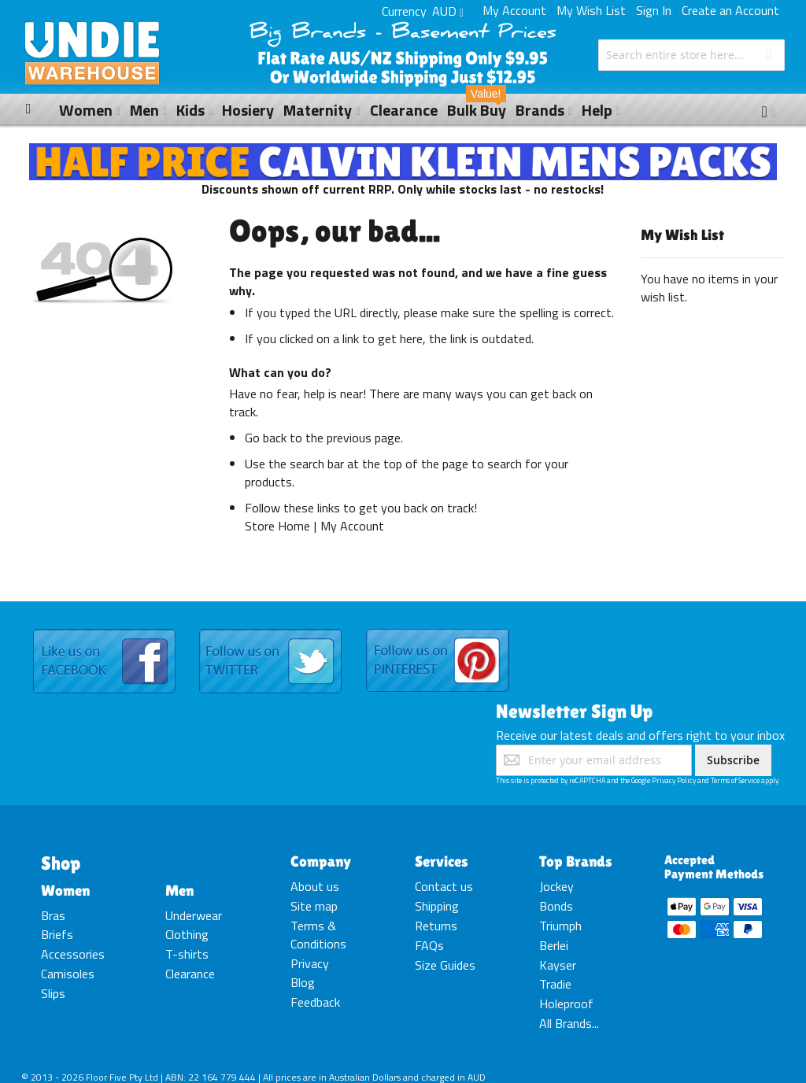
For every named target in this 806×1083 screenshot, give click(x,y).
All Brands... (569, 1023)
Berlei (553, 945)
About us (314, 886)
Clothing (187, 934)
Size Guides (445, 964)
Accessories (73, 953)
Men (179, 890)
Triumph (560, 925)
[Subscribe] (733, 760)
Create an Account (730, 10)
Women (65, 890)
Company (320, 861)
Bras (53, 915)
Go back (266, 437)
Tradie (555, 983)
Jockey (556, 886)
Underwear (193, 915)
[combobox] (691, 55)
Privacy (309, 963)
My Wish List (591, 10)
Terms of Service (735, 780)
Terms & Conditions (318, 934)
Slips (53, 993)
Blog (302, 982)
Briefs (57, 934)
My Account (514, 10)
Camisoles (67, 973)
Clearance (190, 973)
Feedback (315, 1001)
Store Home (277, 525)
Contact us (444, 886)
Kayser (557, 964)
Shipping (437, 905)
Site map (314, 905)
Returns (436, 925)
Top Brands (575, 861)
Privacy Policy (674, 780)
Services (441, 861)
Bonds (556, 905)
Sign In (653, 10)
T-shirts (187, 953)
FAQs (429, 945)
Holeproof (566, 1003)
